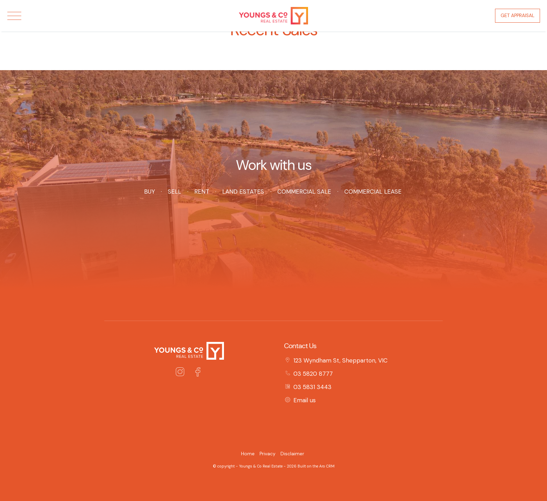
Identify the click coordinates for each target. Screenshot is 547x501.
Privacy (268, 454)
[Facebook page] (197, 373)
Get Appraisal (517, 15)
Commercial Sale (304, 191)
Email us (304, 400)
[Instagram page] (181, 373)
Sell (174, 191)
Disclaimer (292, 454)
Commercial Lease (373, 191)
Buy (149, 191)
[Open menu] (14, 16)
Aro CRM (327, 466)
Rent (201, 191)
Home (248, 454)
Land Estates (243, 191)
